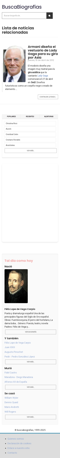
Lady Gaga (42, 75)
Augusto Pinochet (14, 352)
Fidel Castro (11, 372)
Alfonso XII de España (16, 381)
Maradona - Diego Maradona (19, 377)
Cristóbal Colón (12, 134)
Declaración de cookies (19, 443)
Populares (11, 116)
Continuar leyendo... (48, 97)
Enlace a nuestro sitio (19, 448)
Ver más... (31, 151)
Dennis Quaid (11, 402)
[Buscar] (49, 15)
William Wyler (11, 397)
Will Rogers (10, 411)
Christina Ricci (11, 123)
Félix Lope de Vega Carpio (18, 342)
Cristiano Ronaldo (13, 140)
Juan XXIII (10, 347)
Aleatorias (48, 116)
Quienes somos (16, 438)
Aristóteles (10, 145)
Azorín (8, 129)
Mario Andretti (12, 407)
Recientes (30, 116)
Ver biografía (30, 332)
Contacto (12, 452)
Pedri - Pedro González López (20, 356)
